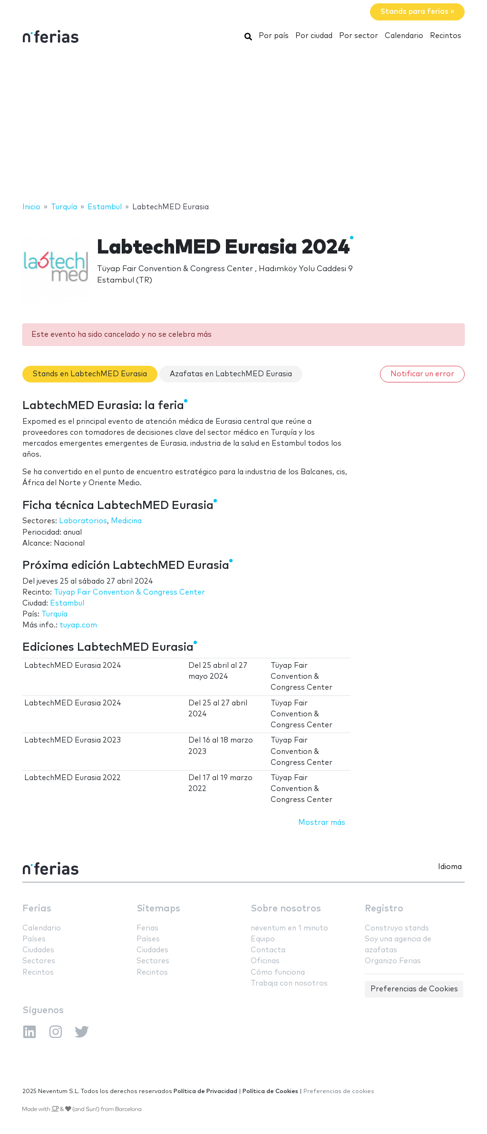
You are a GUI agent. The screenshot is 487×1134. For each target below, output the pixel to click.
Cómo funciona (278, 972)
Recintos (445, 35)
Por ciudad (313, 35)
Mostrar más (321, 822)
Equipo (263, 939)
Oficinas (265, 961)
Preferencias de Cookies (414, 989)
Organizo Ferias (393, 961)
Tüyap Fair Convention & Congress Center (129, 592)
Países (34, 939)
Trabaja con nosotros (289, 983)
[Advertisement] (243, 125)
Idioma (450, 866)
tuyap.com (78, 625)
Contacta (268, 950)
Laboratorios (83, 521)
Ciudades (38, 950)
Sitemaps (158, 908)
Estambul (67, 603)
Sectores (38, 961)
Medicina (126, 521)
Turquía (54, 614)
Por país (274, 35)
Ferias (36, 908)
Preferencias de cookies (338, 1091)
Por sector (358, 35)
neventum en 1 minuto (289, 928)
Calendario (404, 35)
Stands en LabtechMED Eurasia (90, 374)
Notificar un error (422, 374)
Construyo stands (397, 928)
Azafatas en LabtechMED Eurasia (231, 374)
